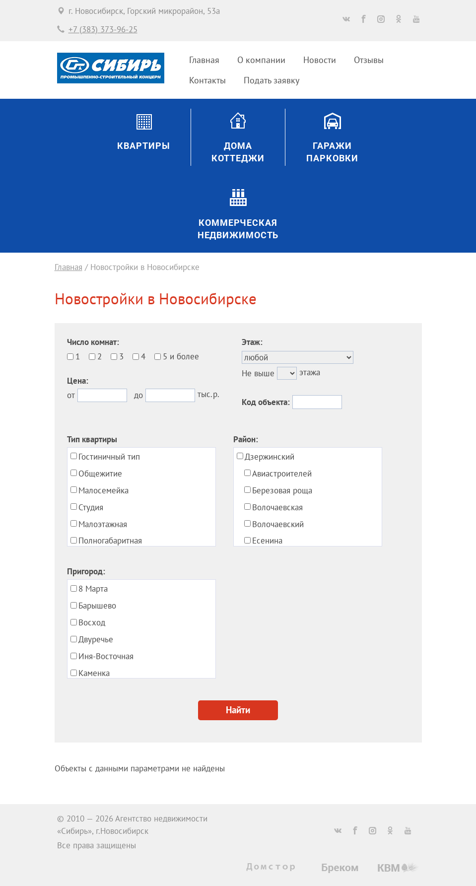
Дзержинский (269, 456)
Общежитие (100, 473)
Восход (91, 622)
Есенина (267, 540)
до (138, 395)
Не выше (258, 373)
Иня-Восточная (106, 656)
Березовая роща (282, 490)
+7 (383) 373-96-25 (102, 29)
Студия (90, 507)
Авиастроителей (282, 473)
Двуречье (95, 639)
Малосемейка (103, 490)
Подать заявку (271, 80)
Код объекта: (266, 402)
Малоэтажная (102, 524)
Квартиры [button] (143, 145)
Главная (204, 60)
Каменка (94, 673)
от (71, 395)
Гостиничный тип (109, 456)
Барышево (97, 605)
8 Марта (93, 588)
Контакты (207, 80)
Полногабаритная (110, 540)
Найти (238, 710)
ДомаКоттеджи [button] (237, 152)
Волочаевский (278, 524)
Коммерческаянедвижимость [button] (238, 229)
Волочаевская (277, 507)
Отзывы (369, 60)
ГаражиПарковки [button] (332, 152)
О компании (261, 60)
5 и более (181, 356)
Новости (319, 60)
